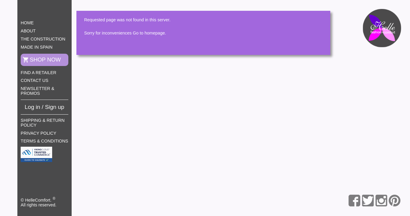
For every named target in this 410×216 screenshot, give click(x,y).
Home (27, 22)
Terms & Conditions (44, 141)
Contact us (34, 80)
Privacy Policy (38, 133)
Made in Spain (36, 47)
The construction (43, 39)
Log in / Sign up (44, 107)
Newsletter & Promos (37, 91)
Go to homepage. (149, 33)
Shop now (45, 59)
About (28, 30)
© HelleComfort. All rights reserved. (38, 201)
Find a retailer (38, 72)
